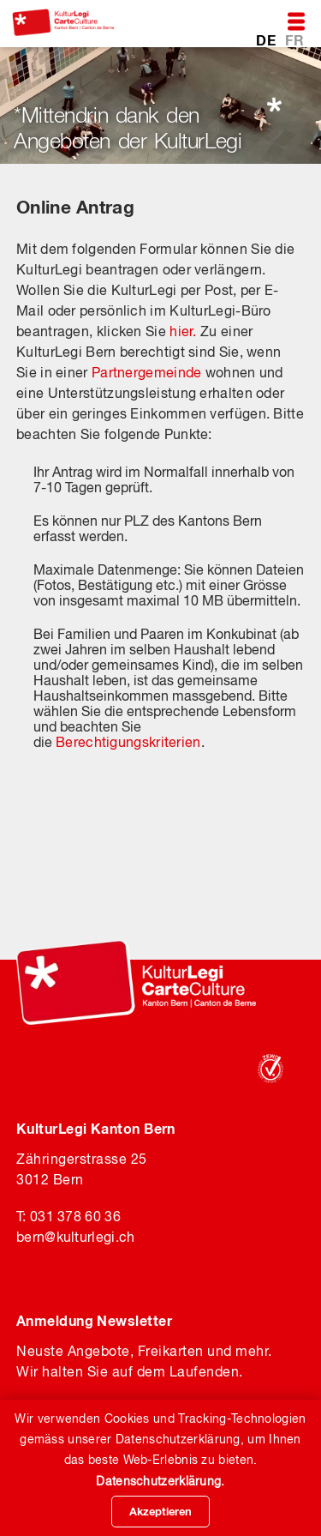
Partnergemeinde (147, 372)
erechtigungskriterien (132, 742)
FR (294, 40)
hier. (183, 331)
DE (267, 40)
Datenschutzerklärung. (160, 1481)
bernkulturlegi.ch (75, 1236)
